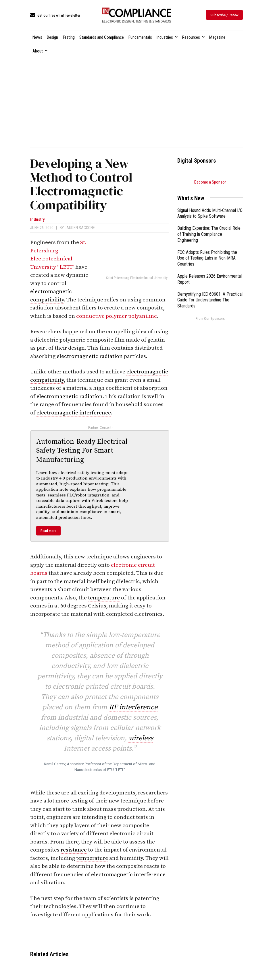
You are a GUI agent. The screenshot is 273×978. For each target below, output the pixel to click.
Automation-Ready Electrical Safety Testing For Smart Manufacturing (82, 450)
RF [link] (113, 707)
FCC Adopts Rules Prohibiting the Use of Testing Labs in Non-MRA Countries (207, 258)
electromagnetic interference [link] (73, 413)
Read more (48, 531)
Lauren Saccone (80, 227)
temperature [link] (104, 598)
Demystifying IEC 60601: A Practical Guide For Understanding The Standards (210, 300)
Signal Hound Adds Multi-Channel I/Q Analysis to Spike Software (210, 213)
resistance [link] (74, 850)
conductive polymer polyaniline (116, 316)
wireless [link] (140, 738)
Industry (37, 219)
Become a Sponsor (210, 182)
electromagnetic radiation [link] (90, 356)
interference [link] (138, 707)
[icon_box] (55, 16)
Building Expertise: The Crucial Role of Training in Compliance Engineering (209, 234)
